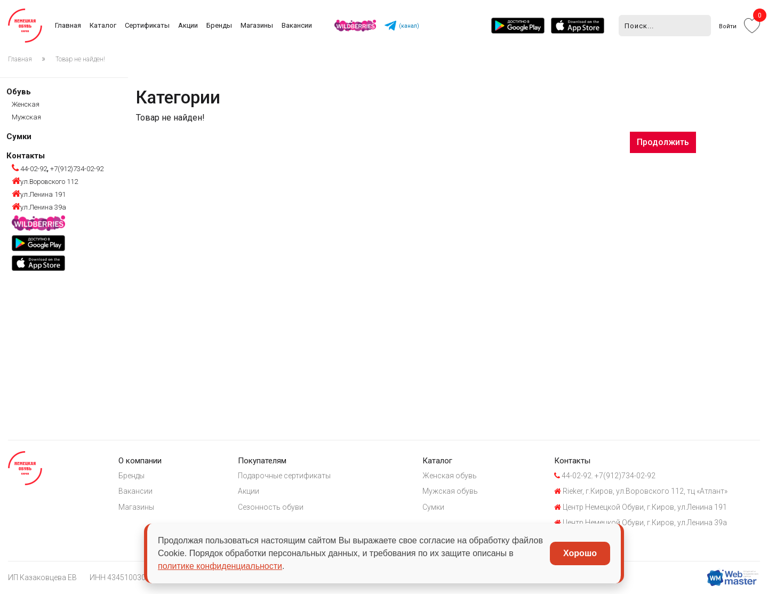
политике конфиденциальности (220, 566)
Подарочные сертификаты (285, 475)
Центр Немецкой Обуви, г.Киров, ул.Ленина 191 (643, 507)
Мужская (26, 117)
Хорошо (580, 553)
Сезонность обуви (272, 507)
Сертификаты (147, 25)
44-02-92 (29, 169)
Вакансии (297, 25)
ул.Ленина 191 (39, 194)
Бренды (219, 25)
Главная (68, 25)
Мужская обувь (452, 491)
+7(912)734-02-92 (76, 169)
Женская (25, 104)
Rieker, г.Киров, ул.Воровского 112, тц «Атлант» (643, 491)
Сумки (18, 136)
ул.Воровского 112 (45, 182)
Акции (188, 25)
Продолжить (663, 142)
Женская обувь (452, 475)
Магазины (257, 25)
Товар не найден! (80, 59)
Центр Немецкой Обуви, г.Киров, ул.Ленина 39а (643, 523)
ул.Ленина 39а (39, 207)
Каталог (103, 25)
